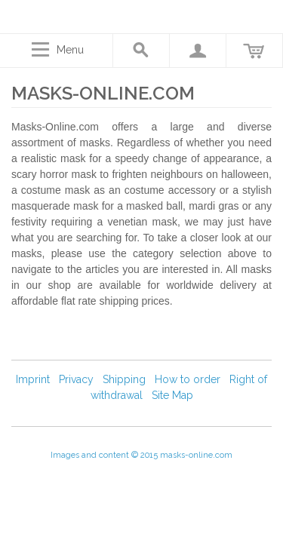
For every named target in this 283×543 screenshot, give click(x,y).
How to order (187, 379)
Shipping (124, 379)
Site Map (172, 395)
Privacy (76, 379)
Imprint (33, 379)
